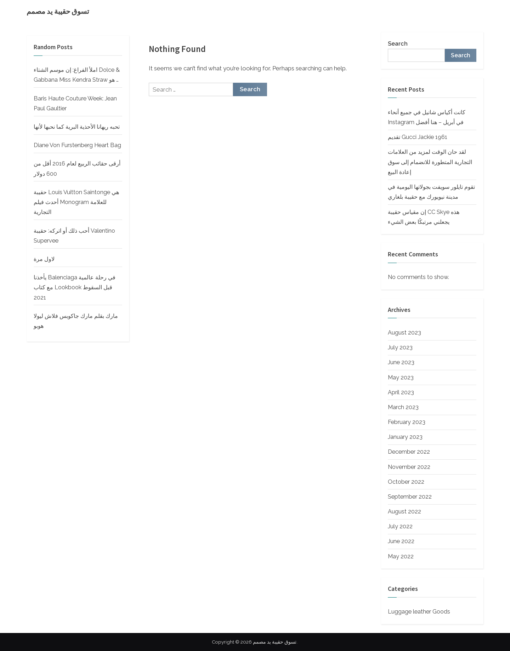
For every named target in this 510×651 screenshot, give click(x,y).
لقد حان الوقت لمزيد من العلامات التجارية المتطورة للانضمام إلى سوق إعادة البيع (430, 162)
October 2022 (406, 481)
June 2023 (401, 362)
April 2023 (401, 392)
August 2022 (404, 511)
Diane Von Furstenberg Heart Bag (77, 145)
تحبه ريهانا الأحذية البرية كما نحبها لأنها (77, 126)
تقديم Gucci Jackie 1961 (417, 137)
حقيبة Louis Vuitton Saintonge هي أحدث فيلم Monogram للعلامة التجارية (76, 202)
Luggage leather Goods (419, 611)
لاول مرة (44, 259)
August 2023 (404, 332)
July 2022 (400, 526)
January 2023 (405, 437)
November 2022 (409, 467)
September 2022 (410, 496)
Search (398, 43)
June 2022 (401, 541)
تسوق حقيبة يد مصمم (58, 11)
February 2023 (406, 422)
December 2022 (409, 451)
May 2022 (401, 556)
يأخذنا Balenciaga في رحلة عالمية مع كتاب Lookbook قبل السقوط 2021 (74, 287)
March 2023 (403, 407)
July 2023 (400, 347)
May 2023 (401, 377)
